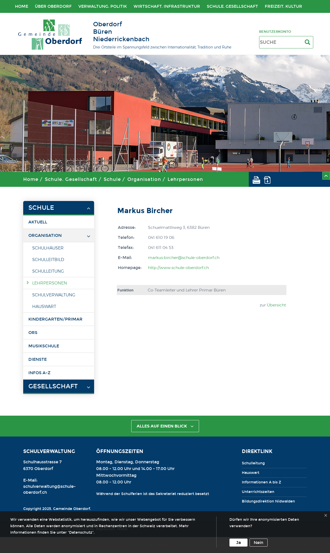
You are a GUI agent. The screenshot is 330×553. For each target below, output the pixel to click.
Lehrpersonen (185, 179)
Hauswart (44, 306)
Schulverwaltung (53, 294)
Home (21, 6)
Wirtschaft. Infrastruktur (167, 6)
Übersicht (276, 305)
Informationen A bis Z (261, 482)
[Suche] (308, 42)
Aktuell (37, 222)
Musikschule (43, 345)
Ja (238, 542)
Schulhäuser (48, 248)
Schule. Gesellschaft (232, 6)
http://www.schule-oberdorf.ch (178, 267)
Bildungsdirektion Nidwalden (268, 501)
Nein (258, 542)
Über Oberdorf (53, 6)
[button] (258, 179)
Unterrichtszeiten (258, 492)
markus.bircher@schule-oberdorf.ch (183, 257)
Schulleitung (48, 271)
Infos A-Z (39, 372)
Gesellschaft (53, 386)
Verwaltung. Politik (102, 6)
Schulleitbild (48, 259)
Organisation (144, 179)
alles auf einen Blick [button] (165, 426)
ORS (32, 332)
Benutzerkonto (275, 31)
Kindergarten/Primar (55, 319)
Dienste (37, 359)
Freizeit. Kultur (283, 6)
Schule (112, 179)
